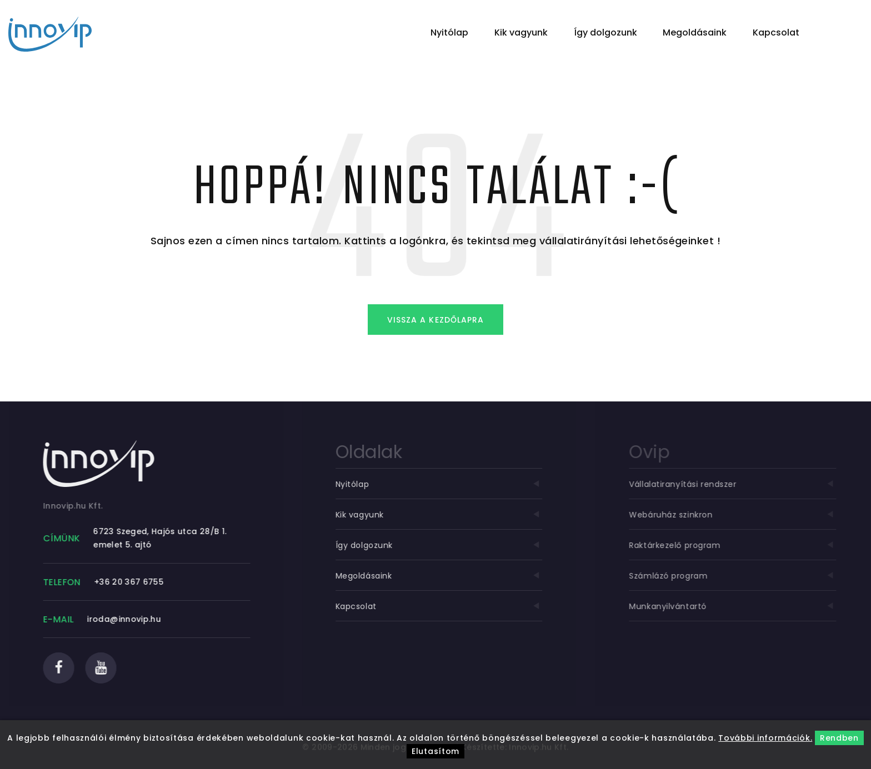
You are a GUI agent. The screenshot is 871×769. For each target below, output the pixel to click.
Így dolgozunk (605, 32)
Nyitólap (449, 32)
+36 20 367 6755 (133, 581)
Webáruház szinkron (743, 514)
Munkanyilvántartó (743, 606)
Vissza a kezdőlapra (435, 319)
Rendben (839, 737)
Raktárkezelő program (743, 545)
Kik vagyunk (521, 32)
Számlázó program (743, 575)
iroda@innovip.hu (128, 619)
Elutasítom (435, 751)
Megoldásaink (695, 32)
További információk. (765, 737)
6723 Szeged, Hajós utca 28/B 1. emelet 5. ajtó (164, 538)
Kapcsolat (776, 32)
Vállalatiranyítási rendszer (743, 484)
